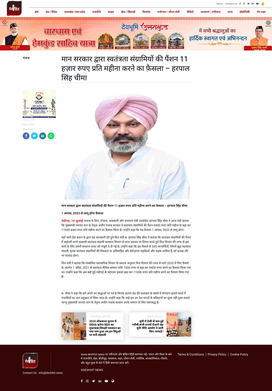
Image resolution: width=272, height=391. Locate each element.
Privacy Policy (217, 354)
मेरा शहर (261, 11)
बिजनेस (146, 11)
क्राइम (111, 11)
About (219, 3)
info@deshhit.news (51, 373)
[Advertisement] (39, 199)
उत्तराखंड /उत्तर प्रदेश (74, 11)
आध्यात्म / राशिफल (210, 11)
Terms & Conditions (191, 354)
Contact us (231, 3)
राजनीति (96, 11)
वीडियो (190, 11)
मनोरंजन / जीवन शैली (168, 11)
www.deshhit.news (92, 354)
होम (37, 11)
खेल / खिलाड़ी (128, 11)
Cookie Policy (239, 354)
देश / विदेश (51, 11)
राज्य (230, 11)
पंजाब (26, 58)
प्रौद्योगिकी (245, 11)
